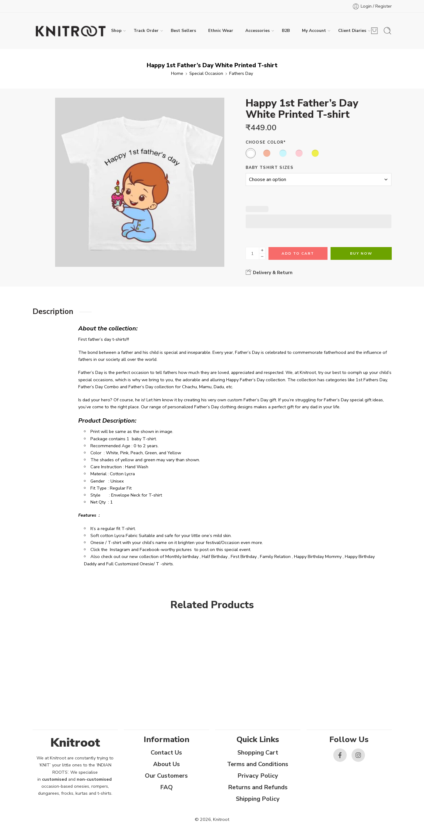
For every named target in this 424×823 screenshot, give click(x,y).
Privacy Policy (257, 776)
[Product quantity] (252, 253)
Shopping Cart (257, 752)
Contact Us (166, 752)
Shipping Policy (258, 799)
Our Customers (166, 776)
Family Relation (275, 556)
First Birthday (244, 556)
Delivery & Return (269, 272)
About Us (166, 764)
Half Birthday (214, 556)
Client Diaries (352, 31)
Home (177, 73)
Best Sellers (183, 30)
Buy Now (361, 253)
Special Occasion (206, 73)
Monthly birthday (181, 556)
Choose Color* (266, 142)
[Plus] (262, 250)
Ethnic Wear (220, 30)
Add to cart (298, 253)
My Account (314, 31)
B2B (286, 30)
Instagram (120, 549)
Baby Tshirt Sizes (269, 167)
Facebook (149, 549)
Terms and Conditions (257, 764)
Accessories (257, 31)
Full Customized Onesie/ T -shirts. (140, 564)
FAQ (166, 787)
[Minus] (262, 256)
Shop (116, 31)
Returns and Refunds (258, 787)
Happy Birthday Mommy (318, 556)
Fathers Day (241, 73)
